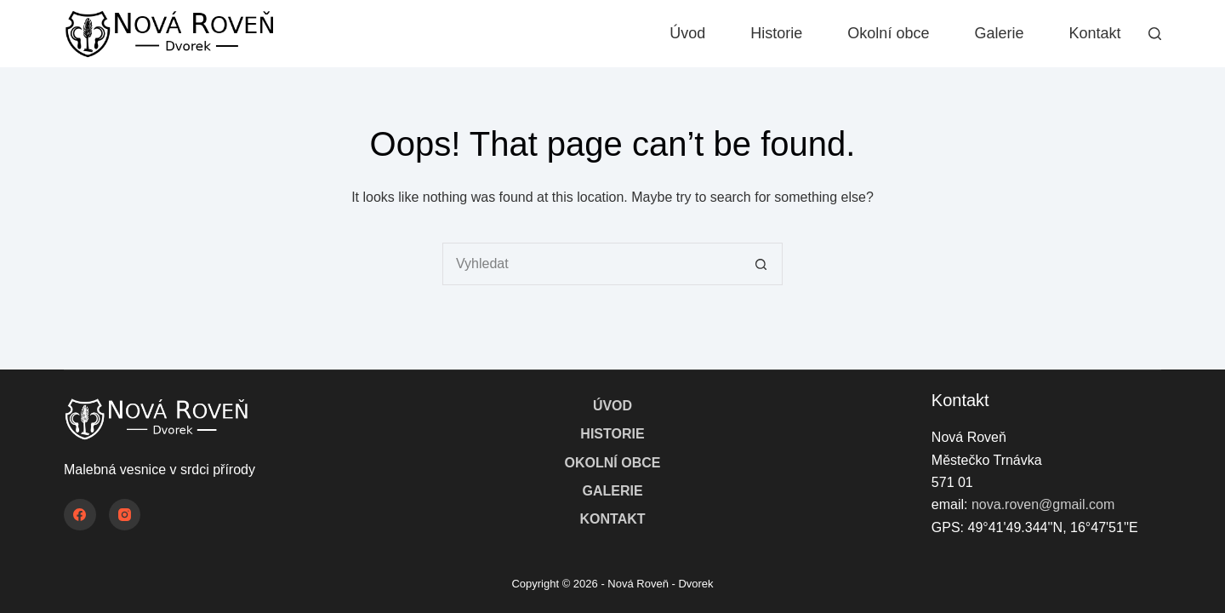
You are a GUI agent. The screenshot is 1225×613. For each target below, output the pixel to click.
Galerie (998, 33)
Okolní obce (888, 33)
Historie (776, 33)
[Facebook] (80, 515)
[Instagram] (125, 515)
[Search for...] (591, 264)
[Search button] (761, 264)
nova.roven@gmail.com (1042, 504)
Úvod (687, 33)
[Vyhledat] (1154, 33)
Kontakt (1094, 33)
